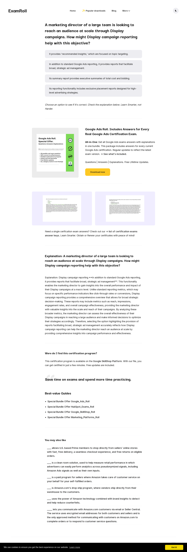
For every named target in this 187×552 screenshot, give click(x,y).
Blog (114, 10)
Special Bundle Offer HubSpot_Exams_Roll (71, 406)
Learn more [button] (74, 547)
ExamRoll (17, 10)
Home (73, 10)
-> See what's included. (114, 154)
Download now (97, 172)
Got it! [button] (174, 547)
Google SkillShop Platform (107, 361)
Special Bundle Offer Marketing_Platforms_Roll (73, 417)
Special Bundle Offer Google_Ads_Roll (68, 401)
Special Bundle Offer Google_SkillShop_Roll (71, 412)
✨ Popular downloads (93, 10)
